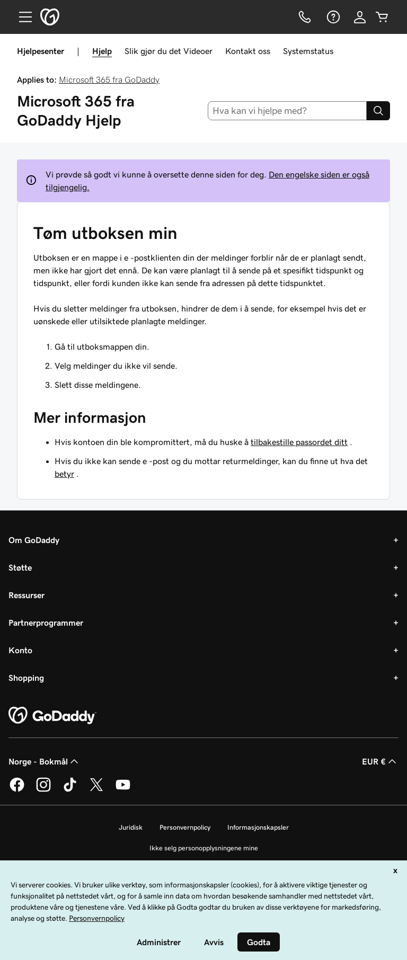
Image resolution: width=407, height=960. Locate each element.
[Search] (378, 110)
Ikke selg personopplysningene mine (203, 848)
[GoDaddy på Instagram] (43, 790)
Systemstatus (308, 51)
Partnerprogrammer (45, 622)
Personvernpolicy (185, 827)
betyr (64, 473)
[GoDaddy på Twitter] (96, 790)
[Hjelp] (332, 17)
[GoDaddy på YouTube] (122, 790)
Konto (20, 650)
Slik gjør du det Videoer (169, 51)
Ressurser (26, 595)
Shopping (26, 677)
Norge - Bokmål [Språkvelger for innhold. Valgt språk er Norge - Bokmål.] (44, 761)
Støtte (20, 567)
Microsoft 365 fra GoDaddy (109, 79)
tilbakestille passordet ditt (299, 442)
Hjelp (102, 51)
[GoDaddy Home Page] (52, 716)
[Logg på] (360, 17)
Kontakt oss (247, 51)
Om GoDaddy (33, 540)
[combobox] (287, 110)
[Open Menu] (21, 17)
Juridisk (131, 827)
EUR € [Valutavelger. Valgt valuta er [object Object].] (380, 761)
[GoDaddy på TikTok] (69, 790)
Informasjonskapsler (258, 827)
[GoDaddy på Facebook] (16, 790)
